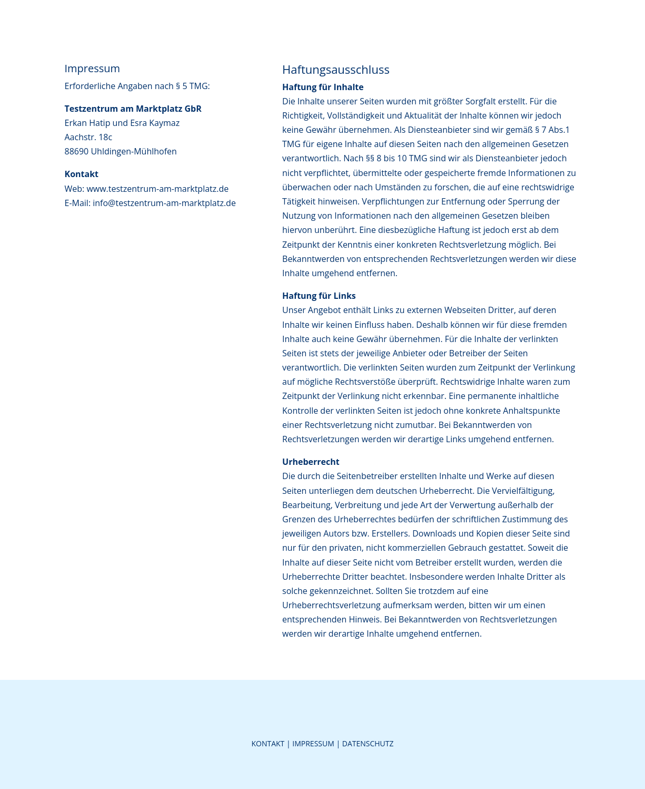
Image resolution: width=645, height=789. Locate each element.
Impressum (313, 743)
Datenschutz (368, 743)
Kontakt (267, 743)
